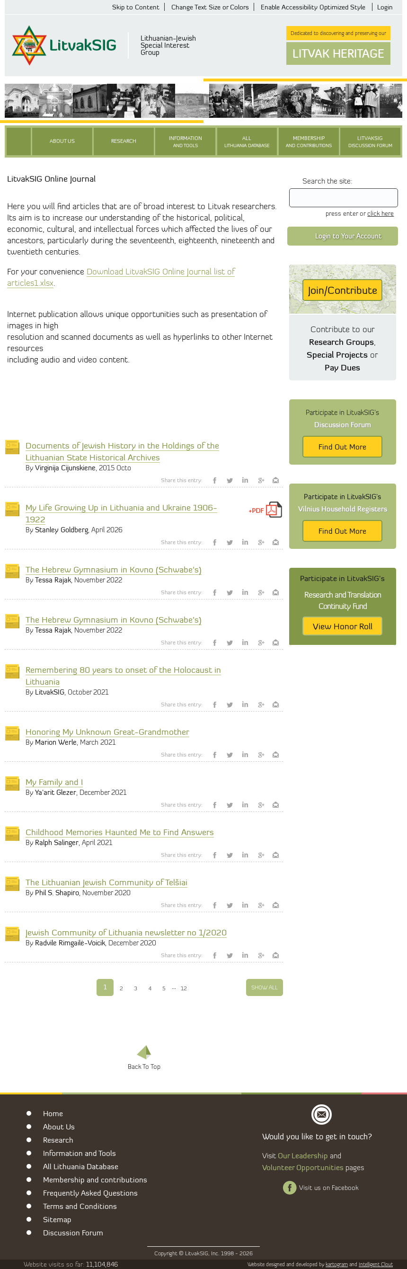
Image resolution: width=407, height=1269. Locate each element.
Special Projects (337, 354)
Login (385, 7)
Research (123, 141)
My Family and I (54, 781)
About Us (62, 141)
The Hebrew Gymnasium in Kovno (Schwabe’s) (114, 569)
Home (53, 1113)
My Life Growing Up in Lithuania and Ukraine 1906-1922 (121, 513)
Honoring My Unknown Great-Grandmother (107, 731)
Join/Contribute (342, 290)
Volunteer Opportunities (303, 1167)
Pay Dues (342, 367)
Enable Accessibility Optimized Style (313, 7)
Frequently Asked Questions (90, 1193)
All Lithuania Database (80, 1166)
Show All (264, 987)
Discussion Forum (73, 1232)
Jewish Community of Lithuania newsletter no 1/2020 (126, 932)
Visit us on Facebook (328, 1187)
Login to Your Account (348, 236)
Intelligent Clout (376, 1264)
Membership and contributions (95, 1179)
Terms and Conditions (80, 1206)
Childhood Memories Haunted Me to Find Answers (120, 832)
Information (185, 142)
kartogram (337, 1264)
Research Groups (341, 341)
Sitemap (57, 1219)
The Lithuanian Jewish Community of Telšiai (106, 882)
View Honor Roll (342, 626)
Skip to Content (135, 7)
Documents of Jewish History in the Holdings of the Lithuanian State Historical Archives (122, 451)
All (247, 142)
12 (184, 988)
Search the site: (327, 180)
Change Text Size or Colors (210, 7)
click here (380, 213)
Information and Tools (79, 1153)
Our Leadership (303, 1155)
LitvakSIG (370, 142)
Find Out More (342, 446)
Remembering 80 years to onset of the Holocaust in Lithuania (123, 675)
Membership (309, 142)
